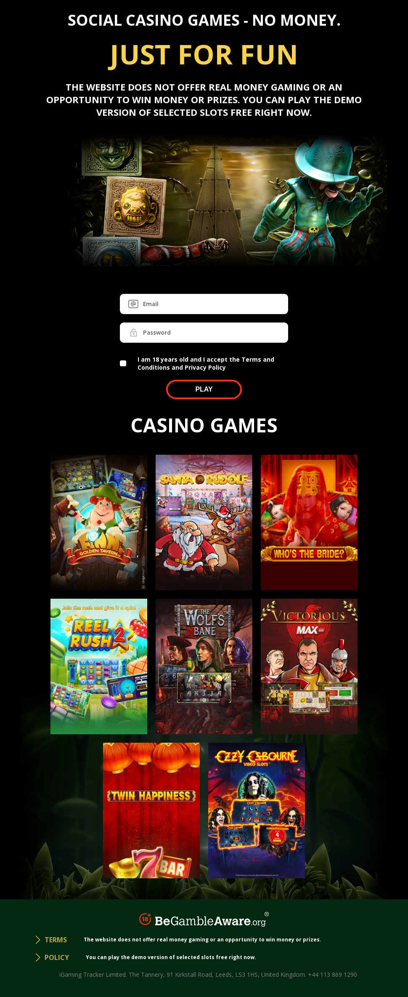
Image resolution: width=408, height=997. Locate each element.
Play (203, 389)
